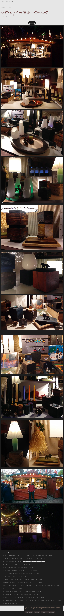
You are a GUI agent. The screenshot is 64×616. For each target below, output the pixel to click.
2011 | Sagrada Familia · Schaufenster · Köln (16, 585)
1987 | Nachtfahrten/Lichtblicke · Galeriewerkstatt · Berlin (22, 597)
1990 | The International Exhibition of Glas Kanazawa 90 (21, 591)
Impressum (13, 612)
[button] (62, 2)
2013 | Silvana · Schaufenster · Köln (13, 576)
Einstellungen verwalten (48, 612)
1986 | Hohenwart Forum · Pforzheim (14, 600)
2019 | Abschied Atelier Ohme (11, 561)
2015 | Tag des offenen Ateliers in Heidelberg (17, 564)
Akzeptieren (29, 612)
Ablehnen (37, 612)
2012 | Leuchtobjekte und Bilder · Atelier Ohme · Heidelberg (22, 579)
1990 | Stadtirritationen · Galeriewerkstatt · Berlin (19, 594)
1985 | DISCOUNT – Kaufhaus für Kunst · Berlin (45, 600)
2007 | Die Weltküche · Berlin (11, 588)
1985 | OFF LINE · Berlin (9, 603)
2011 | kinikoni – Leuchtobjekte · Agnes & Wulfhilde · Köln (21, 582)
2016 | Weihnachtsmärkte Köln (34, 561)
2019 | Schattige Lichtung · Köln (36, 558)
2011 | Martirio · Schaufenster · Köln (47, 585)
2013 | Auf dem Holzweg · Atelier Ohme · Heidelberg (19, 570)
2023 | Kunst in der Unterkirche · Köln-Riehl (37, 555)
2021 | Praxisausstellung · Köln (12, 558)
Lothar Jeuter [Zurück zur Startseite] (8, 2)
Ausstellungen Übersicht (10, 555)
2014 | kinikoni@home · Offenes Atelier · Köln (17, 567)
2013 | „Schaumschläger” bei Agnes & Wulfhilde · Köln (20, 573)
